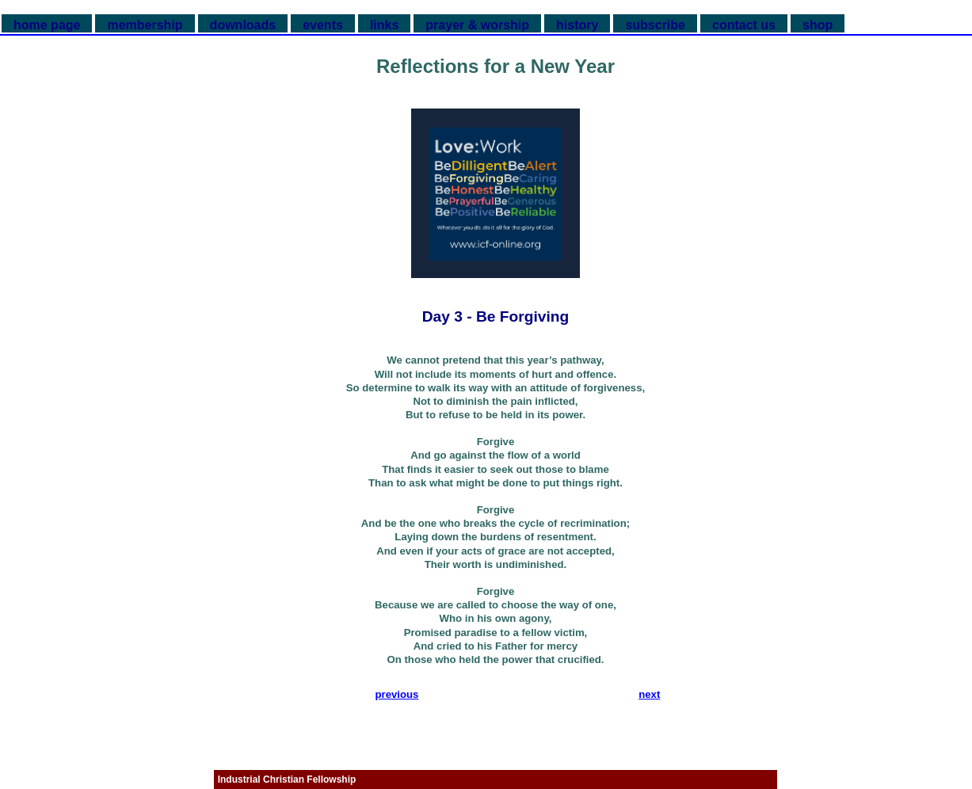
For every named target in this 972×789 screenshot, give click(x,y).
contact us (744, 25)
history (577, 25)
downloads (243, 25)
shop (817, 25)
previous (396, 694)
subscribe (655, 25)
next (649, 694)
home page (46, 25)
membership (144, 25)
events (323, 25)
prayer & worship (477, 25)
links (384, 25)
